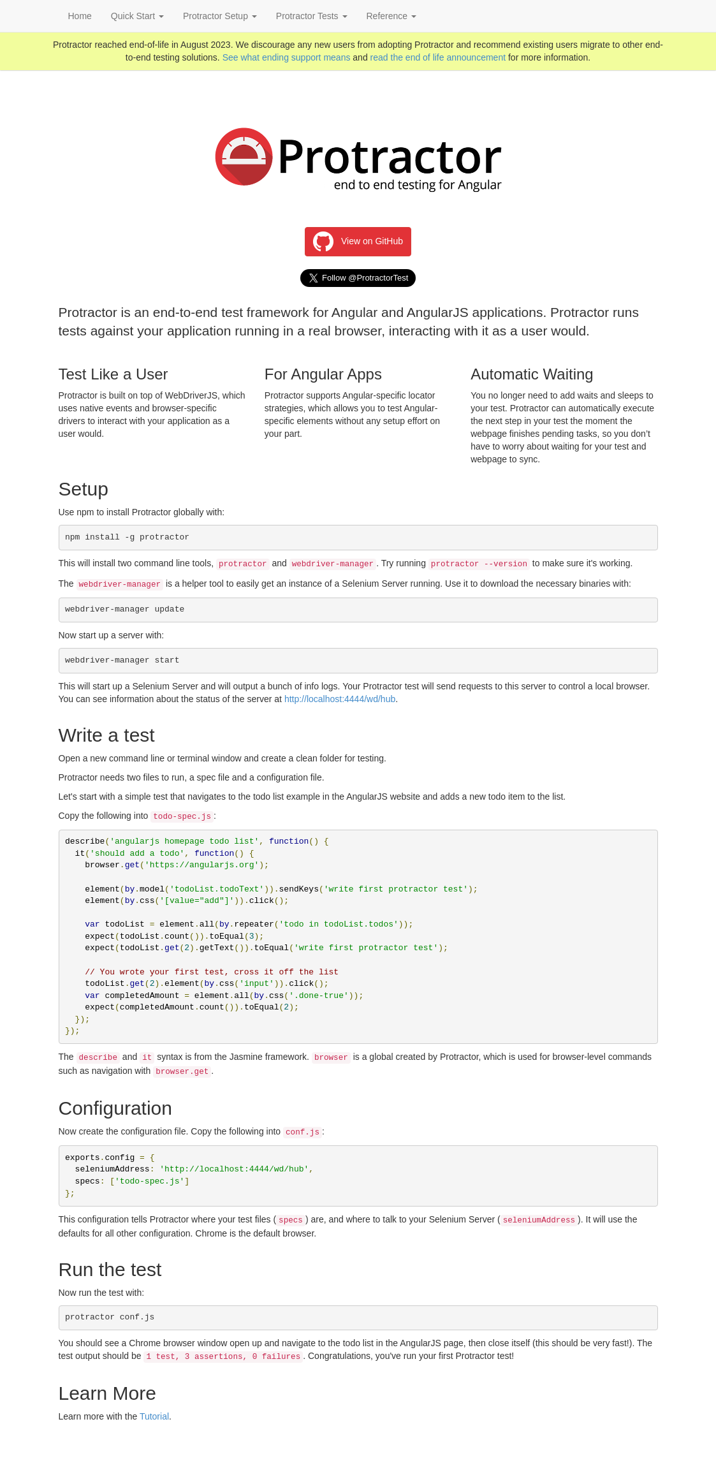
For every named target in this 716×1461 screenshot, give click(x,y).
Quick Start (137, 16)
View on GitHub (358, 241)
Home (80, 16)
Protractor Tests (311, 16)
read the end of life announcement (438, 57)
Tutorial (154, 1416)
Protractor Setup (220, 16)
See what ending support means (287, 57)
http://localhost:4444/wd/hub (339, 699)
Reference (391, 16)
